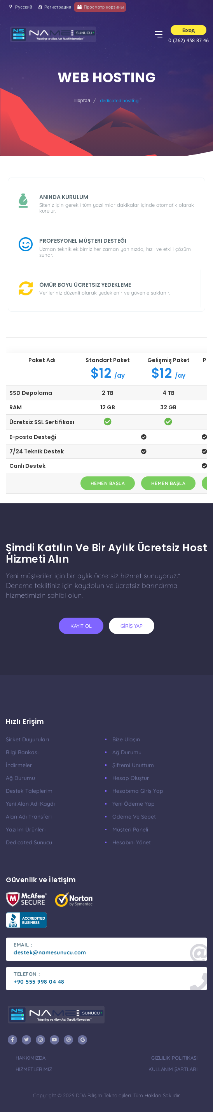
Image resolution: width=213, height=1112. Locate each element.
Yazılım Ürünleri (25, 829)
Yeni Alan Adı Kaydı (30, 803)
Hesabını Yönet (131, 842)
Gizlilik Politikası (174, 1058)
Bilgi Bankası (22, 752)
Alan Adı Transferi (29, 816)
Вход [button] (188, 30)
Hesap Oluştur (130, 778)
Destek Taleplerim (29, 790)
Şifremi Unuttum (133, 765)
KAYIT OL (81, 626)
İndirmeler (19, 765)
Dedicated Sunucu (29, 842)
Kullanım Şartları (172, 1069)
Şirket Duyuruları (27, 739)
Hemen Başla (108, 483)
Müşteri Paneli (130, 829)
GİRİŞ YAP (131, 626)
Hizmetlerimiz (34, 1069)
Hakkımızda (30, 1058)
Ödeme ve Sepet (134, 816)
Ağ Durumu (20, 778)
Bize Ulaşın (126, 739)
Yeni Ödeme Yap (133, 803)
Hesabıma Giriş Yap (137, 790)
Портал (82, 100)
